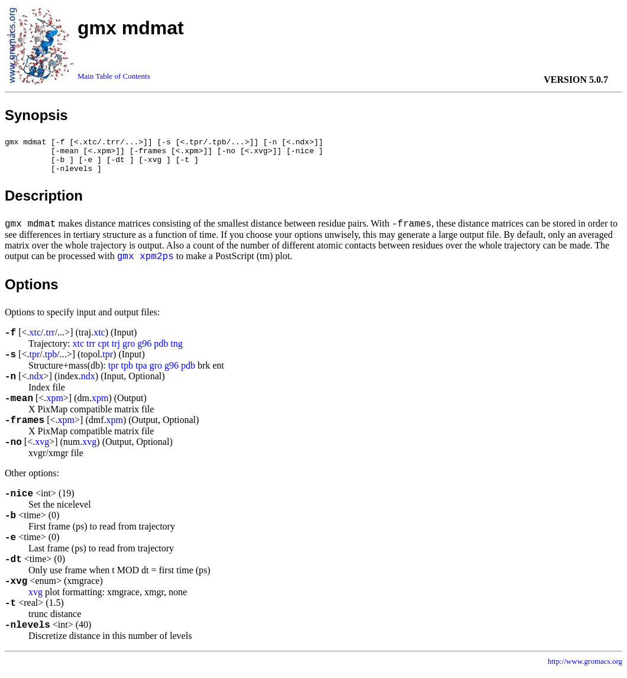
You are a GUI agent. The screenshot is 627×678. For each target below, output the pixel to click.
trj (116, 351)
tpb (51, 361)
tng (176, 351)
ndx (37, 383)
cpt (103, 351)
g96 (144, 351)
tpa (141, 372)
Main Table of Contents (113, 76)
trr (50, 339)
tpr (35, 361)
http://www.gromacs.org (585, 668)
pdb (161, 351)
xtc (35, 339)
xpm (54, 405)
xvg (42, 449)
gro (128, 351)
